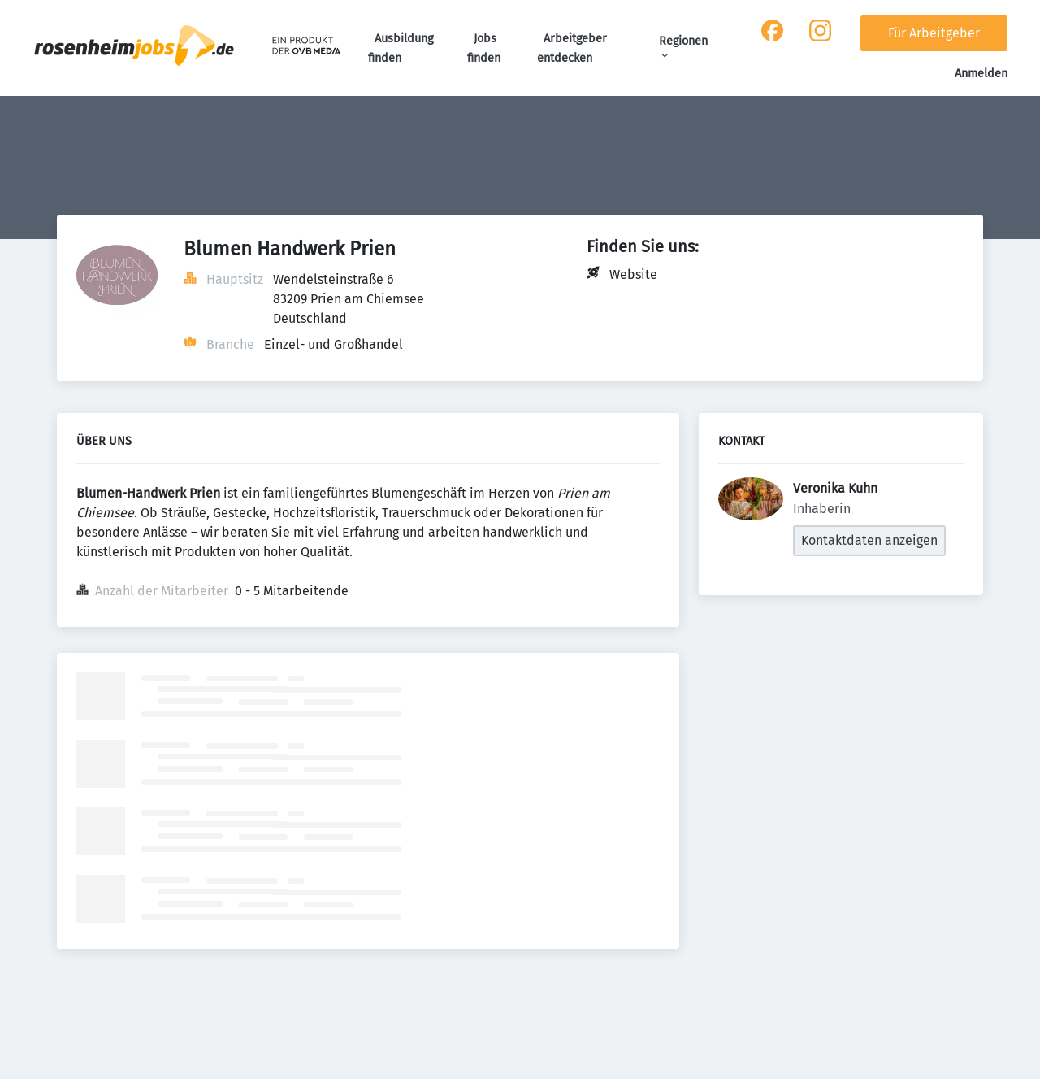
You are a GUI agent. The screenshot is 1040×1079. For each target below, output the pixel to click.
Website (633, 274)
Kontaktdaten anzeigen (869, 540)
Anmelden (981, 73)
